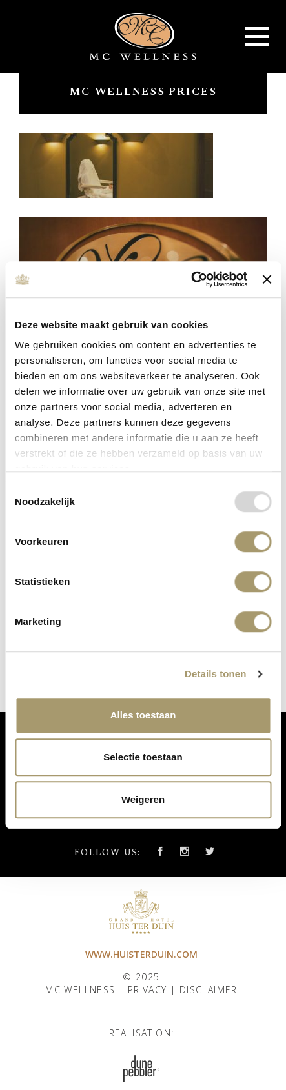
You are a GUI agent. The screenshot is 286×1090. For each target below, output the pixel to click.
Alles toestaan (143, 714)
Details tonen (215, 673)
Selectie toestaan (143, 756)
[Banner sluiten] (266, 279)
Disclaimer (208, 990)
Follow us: (107, 852)
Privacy (147, 990)
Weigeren (143, 799)
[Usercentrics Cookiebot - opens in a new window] (190, 279)
